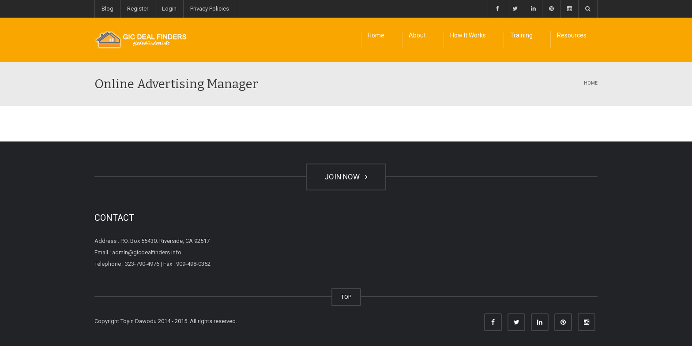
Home (376, 35)
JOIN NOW (346, 176)
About (417, 35)
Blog (107, 8)
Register (137, 8)
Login (169, 8)
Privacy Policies (209, 8)
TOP (346, 297)
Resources (572, 35)
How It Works (468, 35)
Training (521, 35)
